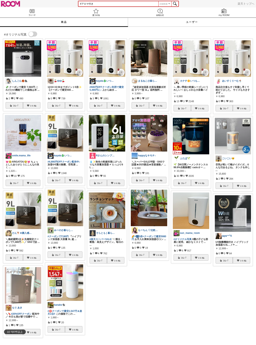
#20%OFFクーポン (21, 313)
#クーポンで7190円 (58, 236)
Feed (32, 12)
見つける (96, 12)
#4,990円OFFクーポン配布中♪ (64, 161)
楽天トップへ (246, 3)
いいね (33, 106)
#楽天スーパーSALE (101, 239)
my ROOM (224, 12)
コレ (16, 106)
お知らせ (160, 12)
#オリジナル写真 (183, 239)
